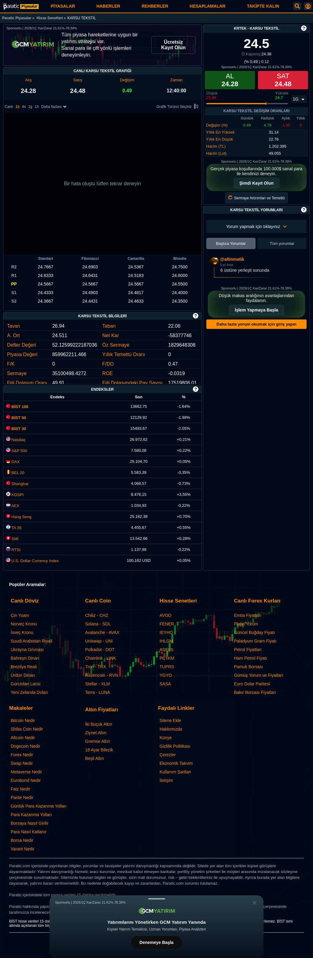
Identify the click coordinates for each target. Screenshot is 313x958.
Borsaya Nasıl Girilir (30, 823)
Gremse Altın (97, 741)
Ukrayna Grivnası (27, 649)
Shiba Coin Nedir (27, 729)
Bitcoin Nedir (23, 720)
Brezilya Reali (24, 666)
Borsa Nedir (22, 840)
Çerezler (168, 754)
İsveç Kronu (22, 632)
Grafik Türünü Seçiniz (178, 107)
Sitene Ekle (170, 720)
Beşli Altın (94, 758)
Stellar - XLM (97, 683)
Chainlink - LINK (100, 658)
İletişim (166, 780)
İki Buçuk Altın (98, 724)
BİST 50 (16, 417)
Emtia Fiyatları (247, 615)
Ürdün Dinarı (23, 675)
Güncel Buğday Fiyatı (254, 632)
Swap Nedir (22, 763)
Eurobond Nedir (26, 780)
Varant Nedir (23, 848)
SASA (165, 683)
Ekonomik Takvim (176, 763)
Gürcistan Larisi (25, 683)
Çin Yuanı (20, 615)
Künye (166, 737)
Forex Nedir (22, 754)
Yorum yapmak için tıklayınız (256, 226)
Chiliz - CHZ (96, 615)
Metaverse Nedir (26, 771)
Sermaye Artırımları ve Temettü (256, 198)
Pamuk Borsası (248, 666)
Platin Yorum (246, 623)
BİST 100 (17, 406)
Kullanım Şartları (175, 771)
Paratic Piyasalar (16, 18)
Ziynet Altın (95, 732)
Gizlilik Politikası (175, 746)
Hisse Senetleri (50, 18)
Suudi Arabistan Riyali (31, 641)
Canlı (9, 107)
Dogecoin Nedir (25, 746)
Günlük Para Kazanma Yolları (39, 806)
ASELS (166, 649)
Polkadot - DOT (100, 649)
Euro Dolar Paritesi (252, 683)
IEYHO (166, 632)
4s (24, 107)
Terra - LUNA (97, 692)
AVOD (165, 615)
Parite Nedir (22, 797)
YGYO (166, 675)
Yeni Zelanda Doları (29, 692)
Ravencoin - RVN (101, 675)
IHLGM (166, 641)
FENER (167, 623)
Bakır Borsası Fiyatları (255, 692)
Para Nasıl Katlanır (29, 831)
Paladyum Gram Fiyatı (255, 641)
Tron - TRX (95, 666)
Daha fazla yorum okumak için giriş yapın (256, 324)
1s (18, 107)
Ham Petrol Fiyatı (250, 658)
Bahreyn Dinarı (25, 658)
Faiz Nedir (20, 789)
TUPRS (167, 666)
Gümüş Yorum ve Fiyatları (258, 675)
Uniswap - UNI (99, 641)
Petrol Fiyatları (248, 649)
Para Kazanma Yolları (31, 814)
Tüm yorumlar (282, 243)
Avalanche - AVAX (102, 632)
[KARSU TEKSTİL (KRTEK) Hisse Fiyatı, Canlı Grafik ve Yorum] (20, 6)
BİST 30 (16, 428)
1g (30, 107)
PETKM (167, 658)
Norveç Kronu (24, 623)
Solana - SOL (98, 623)
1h (37, 107)
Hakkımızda (171, 729)
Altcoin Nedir (23, 737)
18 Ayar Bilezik (99, 749)
